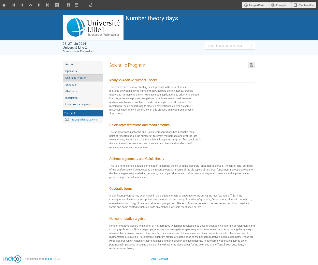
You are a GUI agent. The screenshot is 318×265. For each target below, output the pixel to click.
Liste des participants (78, 104)
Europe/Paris (256, 5)
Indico (48, 259)
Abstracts (71, 91)
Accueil (69, 64)
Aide (154, 259)
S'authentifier (306, 5)
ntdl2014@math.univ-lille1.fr (87, 119)
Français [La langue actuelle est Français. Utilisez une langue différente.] (281, 5)
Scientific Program (76, 77)
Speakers (71, 71)
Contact (163, 259)
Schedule (71, 84)
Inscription (71, 97)
